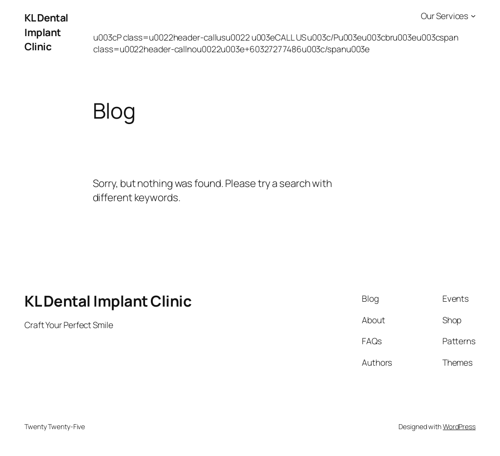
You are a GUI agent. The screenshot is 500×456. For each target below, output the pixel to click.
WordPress (459, 426)
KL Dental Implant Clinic (46, 32)
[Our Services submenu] (473, 15)
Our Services (444, 15)
